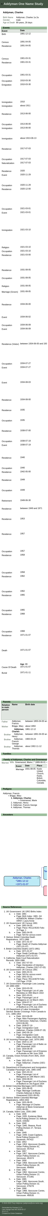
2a (37, 17)
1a (35, 17)
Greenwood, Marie (23, 762)
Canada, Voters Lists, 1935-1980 (21, 1112)
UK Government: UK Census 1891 (22, 923)
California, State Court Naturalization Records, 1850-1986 (22, 959)
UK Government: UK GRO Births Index (23, 911)
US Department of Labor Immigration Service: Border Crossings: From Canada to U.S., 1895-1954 (26, 1011)
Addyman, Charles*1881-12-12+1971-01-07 (22, 881)
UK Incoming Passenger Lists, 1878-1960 (25, 1039)
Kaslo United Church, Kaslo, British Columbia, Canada (41, 776)
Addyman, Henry (20, 803)
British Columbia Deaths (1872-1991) (23, 949)
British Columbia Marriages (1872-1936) (24, 1086)
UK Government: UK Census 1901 (22, 970)
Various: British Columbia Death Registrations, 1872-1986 (20, 938)
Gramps (15, 1208)
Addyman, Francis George (17, 741)
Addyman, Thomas (17, 747)
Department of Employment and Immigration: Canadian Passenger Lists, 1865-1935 (26, 1068)
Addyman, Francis (16, 722)
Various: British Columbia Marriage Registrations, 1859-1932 (22, 1099)
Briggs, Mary (17, 726)
